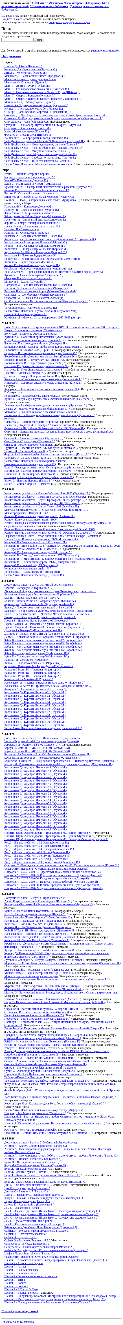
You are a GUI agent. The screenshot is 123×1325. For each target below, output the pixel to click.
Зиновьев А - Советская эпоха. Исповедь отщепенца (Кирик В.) (43, 382)
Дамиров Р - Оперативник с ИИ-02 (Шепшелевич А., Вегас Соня (44, 633)
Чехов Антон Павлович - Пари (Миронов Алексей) (35, 460)
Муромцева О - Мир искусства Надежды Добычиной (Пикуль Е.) (44, 985)
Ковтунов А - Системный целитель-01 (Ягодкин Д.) (35, 689)
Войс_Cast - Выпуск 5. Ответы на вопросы (30, 333)
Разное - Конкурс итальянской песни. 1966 (30, 519)
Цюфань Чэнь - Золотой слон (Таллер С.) (29, 1253)
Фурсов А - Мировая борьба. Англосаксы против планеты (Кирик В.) (46, 454)
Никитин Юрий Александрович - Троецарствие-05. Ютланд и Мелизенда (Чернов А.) (56, 839)
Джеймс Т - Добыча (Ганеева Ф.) (24, 372)
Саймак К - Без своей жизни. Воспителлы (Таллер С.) (37, 1230)
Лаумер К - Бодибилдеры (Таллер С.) (27, 1201)
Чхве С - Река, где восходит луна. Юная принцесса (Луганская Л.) (44, 467)
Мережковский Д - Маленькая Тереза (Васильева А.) (36, 969)
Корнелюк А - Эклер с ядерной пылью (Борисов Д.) (36, 248)
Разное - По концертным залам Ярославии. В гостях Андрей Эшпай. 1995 (49, 529)
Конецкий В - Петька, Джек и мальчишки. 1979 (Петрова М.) (41, 555)
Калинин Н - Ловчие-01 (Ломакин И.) (27, 659)
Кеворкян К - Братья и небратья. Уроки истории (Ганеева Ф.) (41, 389)
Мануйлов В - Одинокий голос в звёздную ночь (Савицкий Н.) (42, 411)
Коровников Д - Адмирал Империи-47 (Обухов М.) (35, 777)
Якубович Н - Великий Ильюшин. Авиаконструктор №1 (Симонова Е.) (47, 1132)
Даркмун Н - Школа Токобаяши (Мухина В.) (31, 209)
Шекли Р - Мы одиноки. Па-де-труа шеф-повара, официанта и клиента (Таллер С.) (55, 1299)
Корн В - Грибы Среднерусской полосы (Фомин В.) (35, 245)
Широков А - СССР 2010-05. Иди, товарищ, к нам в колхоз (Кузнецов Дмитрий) (53, 875)
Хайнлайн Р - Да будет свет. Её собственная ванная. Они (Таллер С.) (46, 1250)
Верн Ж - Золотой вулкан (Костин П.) (27, 1171)
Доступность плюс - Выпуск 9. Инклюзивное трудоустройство (42, 738)
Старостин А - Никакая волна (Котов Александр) (34, 297)
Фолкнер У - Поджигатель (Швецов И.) (28, 134)
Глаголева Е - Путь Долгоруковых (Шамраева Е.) (34, 369)
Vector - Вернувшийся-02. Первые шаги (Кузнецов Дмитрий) (41, 741)
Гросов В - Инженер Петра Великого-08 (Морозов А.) (37, 620)
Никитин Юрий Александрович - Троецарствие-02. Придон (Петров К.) (48, 832)
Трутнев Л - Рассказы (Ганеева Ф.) (25, 451)
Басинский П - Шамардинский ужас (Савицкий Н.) (35, 343)
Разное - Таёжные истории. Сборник (26, 173)
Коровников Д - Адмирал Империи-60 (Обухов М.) (35, 819)
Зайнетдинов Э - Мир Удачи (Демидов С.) (30, 213)
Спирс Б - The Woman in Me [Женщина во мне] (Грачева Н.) (40, 1067)
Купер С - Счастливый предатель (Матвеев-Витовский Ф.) (40, 950)
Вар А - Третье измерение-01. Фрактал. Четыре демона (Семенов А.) (46, 614)
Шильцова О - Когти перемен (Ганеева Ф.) (30, 474)
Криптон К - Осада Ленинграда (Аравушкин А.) (33, 275)
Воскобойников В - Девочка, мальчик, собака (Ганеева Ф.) (40, 356)
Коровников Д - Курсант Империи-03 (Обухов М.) (34, 698)
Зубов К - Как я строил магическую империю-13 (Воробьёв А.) (43, 643)
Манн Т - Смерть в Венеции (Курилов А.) (29, 95)
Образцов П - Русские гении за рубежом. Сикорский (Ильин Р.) (43, 1008)
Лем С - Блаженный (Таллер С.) (23, 1207)
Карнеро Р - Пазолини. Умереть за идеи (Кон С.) (33, 923)
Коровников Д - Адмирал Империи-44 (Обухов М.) (35, 767)
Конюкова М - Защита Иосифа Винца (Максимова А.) (37, 940)
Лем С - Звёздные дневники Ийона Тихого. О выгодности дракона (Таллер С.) (52, 1211)
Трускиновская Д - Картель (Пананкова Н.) (30, 307)
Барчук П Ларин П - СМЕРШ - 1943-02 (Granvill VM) (37, 751)
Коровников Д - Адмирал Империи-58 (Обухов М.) (35, 813)
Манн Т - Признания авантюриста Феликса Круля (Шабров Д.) (42, 92)
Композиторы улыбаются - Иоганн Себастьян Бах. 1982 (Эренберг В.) (47, 493)
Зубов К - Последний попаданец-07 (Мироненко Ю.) (36, 653)
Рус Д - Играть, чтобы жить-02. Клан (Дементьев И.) (36, 842)
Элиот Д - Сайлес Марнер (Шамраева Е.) (29, 483)
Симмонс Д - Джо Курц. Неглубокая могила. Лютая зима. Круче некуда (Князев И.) (55, 115)
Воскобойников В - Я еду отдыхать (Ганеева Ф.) (33, 363)
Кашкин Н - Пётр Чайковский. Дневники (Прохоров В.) (38, 927)
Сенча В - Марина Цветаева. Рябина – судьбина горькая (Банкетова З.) (47, 1061)
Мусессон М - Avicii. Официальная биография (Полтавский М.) (43, 989)
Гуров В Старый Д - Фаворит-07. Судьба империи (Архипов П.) (43, 623)
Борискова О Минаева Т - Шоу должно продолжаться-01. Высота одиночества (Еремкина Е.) (61, 760)
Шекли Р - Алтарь (15, 1266)
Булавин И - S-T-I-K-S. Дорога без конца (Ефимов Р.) (36, 190)
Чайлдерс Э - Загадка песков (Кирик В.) (28, 457)
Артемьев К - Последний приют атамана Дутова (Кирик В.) (40, 336)
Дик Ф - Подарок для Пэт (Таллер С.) (27, 1188)
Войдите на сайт (11, 18)
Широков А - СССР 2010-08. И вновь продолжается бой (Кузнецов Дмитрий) (51, 884)
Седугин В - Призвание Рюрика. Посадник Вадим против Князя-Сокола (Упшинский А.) (58, 431)
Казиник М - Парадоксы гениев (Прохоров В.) (32, 920)
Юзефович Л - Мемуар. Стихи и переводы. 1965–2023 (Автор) (42, 317)
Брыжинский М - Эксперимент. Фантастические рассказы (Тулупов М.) (48, 186)
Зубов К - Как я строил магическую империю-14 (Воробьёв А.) (43, 646)
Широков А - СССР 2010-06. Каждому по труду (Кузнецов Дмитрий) (46, 878)
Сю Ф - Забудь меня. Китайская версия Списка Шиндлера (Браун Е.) (46, 301)
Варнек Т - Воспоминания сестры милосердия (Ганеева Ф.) (40, 353)
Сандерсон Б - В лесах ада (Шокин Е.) (27, 1243)
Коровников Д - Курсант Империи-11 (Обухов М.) (34, 725)
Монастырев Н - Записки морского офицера (31, 976)
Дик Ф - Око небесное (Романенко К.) (27, 1184)
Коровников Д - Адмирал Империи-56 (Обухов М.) (35, 806)
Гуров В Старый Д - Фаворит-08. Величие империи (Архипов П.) (44, 627)
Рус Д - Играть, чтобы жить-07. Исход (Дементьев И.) (37, 858)
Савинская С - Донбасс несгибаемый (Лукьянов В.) (35, 294)
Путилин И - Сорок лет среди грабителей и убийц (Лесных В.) (42, 1038)
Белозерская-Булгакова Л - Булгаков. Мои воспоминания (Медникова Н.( (48, 904)
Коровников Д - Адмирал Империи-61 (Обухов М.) (35, 822)
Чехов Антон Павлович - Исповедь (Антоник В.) (34, 575)
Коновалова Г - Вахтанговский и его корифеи (32, 571)
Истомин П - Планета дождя (21, 229)
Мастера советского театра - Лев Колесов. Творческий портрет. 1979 (46, 509)
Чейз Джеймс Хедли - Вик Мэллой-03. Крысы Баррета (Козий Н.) (44, 141)
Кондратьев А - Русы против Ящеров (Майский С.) (35, 242)
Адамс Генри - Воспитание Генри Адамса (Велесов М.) (38, 901)
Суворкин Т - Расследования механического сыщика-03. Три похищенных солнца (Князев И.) (61, 865)
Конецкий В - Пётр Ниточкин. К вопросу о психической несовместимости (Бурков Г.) (56, 558)
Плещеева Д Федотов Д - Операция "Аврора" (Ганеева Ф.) (40, 425)
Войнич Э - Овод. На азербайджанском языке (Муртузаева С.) (42, 199)
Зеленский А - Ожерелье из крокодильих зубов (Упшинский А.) (43, 379)
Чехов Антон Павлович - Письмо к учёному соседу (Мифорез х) (43, 1110)
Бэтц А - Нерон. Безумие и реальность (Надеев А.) (35, 914)
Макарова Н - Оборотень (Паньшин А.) (28, 278)
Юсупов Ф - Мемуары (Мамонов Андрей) (30, 1129)
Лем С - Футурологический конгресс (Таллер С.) (34, 1224)
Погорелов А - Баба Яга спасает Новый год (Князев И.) (38, 284)
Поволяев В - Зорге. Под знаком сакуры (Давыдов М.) (37, 1018)
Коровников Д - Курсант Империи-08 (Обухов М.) (34, 715)
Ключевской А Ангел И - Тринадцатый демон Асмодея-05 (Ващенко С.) (48, 685)
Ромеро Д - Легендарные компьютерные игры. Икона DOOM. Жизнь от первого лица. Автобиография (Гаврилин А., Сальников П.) (56, 1053)
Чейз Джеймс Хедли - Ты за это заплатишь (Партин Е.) (38, 160)
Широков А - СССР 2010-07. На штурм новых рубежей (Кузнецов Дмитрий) (51, 881)
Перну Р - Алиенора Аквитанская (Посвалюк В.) (34, 1015)
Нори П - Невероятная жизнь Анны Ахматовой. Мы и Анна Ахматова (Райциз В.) (54, 1002)
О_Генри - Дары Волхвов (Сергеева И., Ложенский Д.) (37, 111)
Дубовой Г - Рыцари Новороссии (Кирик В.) (31, 376)
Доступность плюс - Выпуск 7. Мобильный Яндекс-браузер (41, 1142)
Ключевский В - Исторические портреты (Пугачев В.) (37, 933)
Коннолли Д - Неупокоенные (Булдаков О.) (30, 69)
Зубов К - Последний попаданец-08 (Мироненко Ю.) (36, 656)
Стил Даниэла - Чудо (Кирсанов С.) (26, 121)
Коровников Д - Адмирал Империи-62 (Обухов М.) (35, 826)
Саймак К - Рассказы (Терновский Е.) (27, 1240)
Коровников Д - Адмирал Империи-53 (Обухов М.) (35, 796)
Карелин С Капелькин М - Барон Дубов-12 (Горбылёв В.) (39, 666)
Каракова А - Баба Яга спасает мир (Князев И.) (33, 235)
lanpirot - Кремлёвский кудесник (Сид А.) (29, 177)
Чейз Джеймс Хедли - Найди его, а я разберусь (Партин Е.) (40, 154)
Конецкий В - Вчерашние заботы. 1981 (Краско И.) (35, 542)
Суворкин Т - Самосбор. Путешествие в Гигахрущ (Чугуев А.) (42, 124)
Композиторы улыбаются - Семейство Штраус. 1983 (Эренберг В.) (45, 496)
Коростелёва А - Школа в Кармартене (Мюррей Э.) (35, 252)
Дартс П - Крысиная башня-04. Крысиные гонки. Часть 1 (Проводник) (47, 636)
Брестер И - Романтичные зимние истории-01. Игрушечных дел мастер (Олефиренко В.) (58, 764)
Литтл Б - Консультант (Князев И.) (25, 72)
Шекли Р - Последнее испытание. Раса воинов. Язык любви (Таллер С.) (48, 1302)
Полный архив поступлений (19, 1311)
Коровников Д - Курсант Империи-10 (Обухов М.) (34, 721)
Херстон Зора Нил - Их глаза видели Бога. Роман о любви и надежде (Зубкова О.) (54, 1103)
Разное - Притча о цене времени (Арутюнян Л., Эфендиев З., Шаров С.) (48, 532)
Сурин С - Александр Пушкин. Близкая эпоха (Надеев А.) (39, 1070)
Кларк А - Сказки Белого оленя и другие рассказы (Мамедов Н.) (43, 1198)
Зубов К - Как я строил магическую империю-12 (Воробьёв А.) (43, 640)
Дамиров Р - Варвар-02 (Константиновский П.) (33, 630)
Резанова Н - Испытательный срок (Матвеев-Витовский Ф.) (40, 291)
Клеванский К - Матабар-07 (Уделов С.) (28, 679)
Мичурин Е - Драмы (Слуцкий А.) (25, 281)
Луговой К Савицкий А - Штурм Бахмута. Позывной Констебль (43, 959)
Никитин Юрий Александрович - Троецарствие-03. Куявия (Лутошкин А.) (49, 836)
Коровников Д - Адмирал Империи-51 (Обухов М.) (35, 790)
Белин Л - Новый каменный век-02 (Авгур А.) (32, 597)
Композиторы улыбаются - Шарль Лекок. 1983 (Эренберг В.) (41, 506)
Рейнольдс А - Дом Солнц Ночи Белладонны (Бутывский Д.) (41, 1227)
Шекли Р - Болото (15, 1282)
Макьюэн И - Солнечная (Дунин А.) (26, 82)
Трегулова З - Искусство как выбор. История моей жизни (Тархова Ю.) (47, 1080)
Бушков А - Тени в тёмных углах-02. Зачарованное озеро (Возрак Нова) (48, 610)
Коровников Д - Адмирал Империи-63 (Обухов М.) (35, 829)
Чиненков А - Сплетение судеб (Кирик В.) (30, 464)
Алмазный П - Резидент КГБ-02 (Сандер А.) (31, 744)
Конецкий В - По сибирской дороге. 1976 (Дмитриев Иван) (40, 561)
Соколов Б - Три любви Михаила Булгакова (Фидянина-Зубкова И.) (45, 1064)
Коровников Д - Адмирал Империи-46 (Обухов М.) (35, 773)
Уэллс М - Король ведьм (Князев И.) (26, 131)
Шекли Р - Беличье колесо (20, 1273)
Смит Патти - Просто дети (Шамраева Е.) (29, 441)
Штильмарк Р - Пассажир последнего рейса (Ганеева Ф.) (39, 477)
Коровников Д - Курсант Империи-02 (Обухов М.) (34, 695)
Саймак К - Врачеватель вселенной (25, 1233)
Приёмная (76, 6)
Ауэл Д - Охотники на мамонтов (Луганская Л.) (33, 340)
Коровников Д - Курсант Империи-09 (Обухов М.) (34, 718)
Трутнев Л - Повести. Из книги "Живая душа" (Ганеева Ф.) (40, 447)
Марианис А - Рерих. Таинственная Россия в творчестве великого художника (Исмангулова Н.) (62, 963)
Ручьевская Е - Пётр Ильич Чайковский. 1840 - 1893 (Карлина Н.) (44, 428)
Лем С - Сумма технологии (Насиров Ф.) (29, 1220)
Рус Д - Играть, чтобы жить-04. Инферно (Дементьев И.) (39, 849)
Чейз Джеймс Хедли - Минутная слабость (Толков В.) (37, 151)
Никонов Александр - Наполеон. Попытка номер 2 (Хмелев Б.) (42, 999)
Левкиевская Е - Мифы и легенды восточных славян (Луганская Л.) (45, 405)
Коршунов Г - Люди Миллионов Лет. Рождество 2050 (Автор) (42, 258)
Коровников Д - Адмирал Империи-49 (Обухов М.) (35, 783)
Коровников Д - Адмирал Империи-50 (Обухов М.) (35, 787)
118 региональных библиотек (49, 6)
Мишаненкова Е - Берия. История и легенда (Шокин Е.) (38, 972)
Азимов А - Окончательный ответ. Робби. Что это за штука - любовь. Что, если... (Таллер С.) (61, 1155)
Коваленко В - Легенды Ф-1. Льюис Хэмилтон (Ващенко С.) (41, 937)
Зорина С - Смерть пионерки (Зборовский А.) (32, 222)
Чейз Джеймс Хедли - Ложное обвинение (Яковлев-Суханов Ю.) (43, 147)
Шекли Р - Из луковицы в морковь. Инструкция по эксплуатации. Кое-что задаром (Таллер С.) (62, 1295)
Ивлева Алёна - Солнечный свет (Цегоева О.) (32, 226)
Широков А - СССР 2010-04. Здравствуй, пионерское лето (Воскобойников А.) (52, 871)
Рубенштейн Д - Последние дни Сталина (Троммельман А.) (40, 1057)
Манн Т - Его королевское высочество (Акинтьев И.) (36, 88)
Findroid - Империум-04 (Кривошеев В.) (28, 587)
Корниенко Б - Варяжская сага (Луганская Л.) (32, 395)
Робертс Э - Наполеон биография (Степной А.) (33, 1048)
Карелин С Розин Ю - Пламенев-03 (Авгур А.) (32, 676)
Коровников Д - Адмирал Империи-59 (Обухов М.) (35, 816)
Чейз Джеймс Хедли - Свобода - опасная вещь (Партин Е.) (40, 157)
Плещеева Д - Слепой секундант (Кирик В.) (31, 421)
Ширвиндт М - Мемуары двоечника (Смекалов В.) (35, 1113)
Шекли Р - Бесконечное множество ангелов (31, 1276)
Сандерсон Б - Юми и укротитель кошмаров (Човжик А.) (39, 1246)
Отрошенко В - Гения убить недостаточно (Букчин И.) (37, 1012)
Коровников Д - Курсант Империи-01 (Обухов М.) (34, 692)
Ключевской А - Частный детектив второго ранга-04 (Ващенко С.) (44, 682)
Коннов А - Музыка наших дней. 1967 (27, 568)
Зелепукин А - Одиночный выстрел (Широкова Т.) (35, 219)
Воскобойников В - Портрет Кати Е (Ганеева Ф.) (34, 359)
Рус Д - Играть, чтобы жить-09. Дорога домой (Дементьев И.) (42, 862)
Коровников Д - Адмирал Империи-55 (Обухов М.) (35, 803)
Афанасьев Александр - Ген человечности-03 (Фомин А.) (39, 594)
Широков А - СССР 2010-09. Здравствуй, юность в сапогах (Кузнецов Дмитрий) (53, 888)
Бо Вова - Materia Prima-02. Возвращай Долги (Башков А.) (40, 600)
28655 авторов (73, 3)
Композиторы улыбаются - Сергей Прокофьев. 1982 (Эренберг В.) (44, 499)
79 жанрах (55, 3)
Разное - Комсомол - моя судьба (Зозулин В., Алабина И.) (39, 516)
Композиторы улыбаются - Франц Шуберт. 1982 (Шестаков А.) (43, 503)
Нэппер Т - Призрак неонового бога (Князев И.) (33, 108)
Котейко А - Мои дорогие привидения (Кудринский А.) (38, 268)
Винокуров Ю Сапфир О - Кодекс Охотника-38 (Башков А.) (40, 617)
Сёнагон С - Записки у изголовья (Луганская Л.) (33, 438)
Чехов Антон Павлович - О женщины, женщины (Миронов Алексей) (46, 868)
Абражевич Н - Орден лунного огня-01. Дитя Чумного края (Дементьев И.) (50, 591)
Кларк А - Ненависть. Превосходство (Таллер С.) (34, 1194)
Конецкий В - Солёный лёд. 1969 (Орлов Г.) (31, 565)
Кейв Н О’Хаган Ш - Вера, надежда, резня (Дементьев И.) (40, 930)
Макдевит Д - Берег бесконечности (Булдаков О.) (34, 75)
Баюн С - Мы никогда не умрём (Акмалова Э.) (32, 183)
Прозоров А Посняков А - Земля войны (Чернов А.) (36, 288)
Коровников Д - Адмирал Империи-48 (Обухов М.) (35, 780)
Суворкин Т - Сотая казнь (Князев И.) (27, 128)
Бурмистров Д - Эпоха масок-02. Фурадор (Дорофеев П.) (39, 604)
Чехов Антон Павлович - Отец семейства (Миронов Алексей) (42, 1256)
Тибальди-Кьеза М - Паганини (23, 1077)
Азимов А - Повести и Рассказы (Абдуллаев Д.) (33, 1158)
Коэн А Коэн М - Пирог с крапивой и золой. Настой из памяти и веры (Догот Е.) (53, 271)
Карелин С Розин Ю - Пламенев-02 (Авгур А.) (32, 672)
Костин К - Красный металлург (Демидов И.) (32, 265)
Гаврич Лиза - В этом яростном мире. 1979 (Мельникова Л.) (41, 539)
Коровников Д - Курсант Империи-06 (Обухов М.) (34, 708)
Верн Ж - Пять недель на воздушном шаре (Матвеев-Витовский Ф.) (45, 1181)
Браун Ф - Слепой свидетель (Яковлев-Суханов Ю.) (35, 1165)
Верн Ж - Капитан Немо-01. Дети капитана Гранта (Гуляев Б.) (42, 1175)
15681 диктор (91, 3)
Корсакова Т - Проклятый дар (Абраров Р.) (30, 255)
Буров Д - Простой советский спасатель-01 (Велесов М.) (39, 607)
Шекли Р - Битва (14, 1279)
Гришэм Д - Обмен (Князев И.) (23, 66)
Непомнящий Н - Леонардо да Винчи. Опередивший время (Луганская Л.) (49, 415)
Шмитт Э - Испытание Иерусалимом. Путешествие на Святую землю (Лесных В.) (54, 1123)
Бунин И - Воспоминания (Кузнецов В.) (28, 910)
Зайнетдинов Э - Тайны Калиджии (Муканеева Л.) (35, 216)
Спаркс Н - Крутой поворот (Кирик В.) (28, 444)
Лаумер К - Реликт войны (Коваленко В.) (29, 1204)
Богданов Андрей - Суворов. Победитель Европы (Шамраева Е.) (43, 346)
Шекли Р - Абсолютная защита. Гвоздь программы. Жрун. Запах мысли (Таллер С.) (55, 1260)
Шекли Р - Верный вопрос (20, 1292)
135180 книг (38, 3)
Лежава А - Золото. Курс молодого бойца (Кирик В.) (36, 408)
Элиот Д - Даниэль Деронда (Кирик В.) (28, 480)
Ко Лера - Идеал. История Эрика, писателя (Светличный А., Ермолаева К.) (50, 239)
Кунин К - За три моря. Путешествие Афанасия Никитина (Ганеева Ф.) (47, 398)
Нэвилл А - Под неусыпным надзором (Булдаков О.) (36, 105)
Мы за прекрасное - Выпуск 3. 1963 (26, 513)
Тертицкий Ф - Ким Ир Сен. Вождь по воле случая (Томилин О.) (43, 1074)
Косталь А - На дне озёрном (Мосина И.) (29, 262)
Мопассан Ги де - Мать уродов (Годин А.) (29, 102)
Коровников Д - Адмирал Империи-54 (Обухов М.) (35, 800)
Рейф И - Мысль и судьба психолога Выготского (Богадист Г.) (42, 1041)
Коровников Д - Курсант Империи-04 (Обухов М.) (34, 702)
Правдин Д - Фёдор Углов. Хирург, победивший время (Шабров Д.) (45, 1034)
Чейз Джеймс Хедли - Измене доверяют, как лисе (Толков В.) (41, 144)
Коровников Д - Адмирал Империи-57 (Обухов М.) (35, 809)
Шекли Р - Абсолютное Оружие (23, 1263)
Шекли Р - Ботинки (16, 1286)
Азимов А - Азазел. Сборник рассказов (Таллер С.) (35, 1145)
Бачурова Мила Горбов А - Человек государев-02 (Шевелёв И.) (42, 757)
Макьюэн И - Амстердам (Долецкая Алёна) (30, 79)
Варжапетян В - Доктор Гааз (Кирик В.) (28, 349)
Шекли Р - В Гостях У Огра (21, 1289)
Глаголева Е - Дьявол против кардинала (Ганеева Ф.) (36, 366)
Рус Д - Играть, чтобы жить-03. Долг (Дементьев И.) (36, 845)
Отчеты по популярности (17, 1321)
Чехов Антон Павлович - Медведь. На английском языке (38, 164)
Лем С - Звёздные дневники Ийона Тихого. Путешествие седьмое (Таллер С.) (51, 1217)
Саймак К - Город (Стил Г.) (20, 1237)
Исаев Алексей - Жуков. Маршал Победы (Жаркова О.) (38, 917)
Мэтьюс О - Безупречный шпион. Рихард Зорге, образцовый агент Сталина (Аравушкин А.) (60, 992)
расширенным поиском (105, 50)
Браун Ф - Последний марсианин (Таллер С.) (31, 1162)
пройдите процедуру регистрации (69, 22)
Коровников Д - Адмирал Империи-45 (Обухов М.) (35, 770)
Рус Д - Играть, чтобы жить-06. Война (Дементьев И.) (37, 855)
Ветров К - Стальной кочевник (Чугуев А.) (30, 193)
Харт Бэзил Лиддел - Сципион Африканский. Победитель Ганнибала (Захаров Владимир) (59, 1096)
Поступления (11, 56)
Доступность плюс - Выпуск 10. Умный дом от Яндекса (38, 584)
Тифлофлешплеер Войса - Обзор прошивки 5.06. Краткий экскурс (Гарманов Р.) (53, 535)
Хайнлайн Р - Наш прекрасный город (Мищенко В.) (36, 137)
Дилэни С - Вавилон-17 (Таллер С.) (26, 1191)
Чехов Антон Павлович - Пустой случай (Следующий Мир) (40, 310)
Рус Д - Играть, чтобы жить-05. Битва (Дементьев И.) (37, 852)
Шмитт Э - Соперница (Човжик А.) (25, 314)
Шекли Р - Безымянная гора (21, 1269)
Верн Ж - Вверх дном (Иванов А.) (25, 1168)
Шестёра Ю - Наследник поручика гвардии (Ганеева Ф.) (38, 470)
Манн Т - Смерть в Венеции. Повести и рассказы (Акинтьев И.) (43, 98)
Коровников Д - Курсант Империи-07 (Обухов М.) (34, 711)
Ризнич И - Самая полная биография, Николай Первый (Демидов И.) (46, 1044)
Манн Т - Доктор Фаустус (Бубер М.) (27, 85)
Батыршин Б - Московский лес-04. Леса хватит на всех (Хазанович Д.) (47, 754)
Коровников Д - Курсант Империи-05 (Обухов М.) (34, 705)
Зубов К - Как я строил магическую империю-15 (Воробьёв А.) (43, 649)
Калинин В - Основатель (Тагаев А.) (26, 232)
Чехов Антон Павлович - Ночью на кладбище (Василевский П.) (43, 728)
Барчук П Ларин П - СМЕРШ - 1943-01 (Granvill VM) (37, 747)
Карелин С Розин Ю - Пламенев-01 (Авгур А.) (32, 669)
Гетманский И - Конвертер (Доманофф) (28, 206)
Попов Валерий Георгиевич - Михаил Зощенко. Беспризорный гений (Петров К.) (54, 1028)
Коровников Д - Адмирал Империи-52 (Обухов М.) (35, 793)
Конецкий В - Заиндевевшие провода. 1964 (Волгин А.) (38, 552)
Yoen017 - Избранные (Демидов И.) (26, 180)
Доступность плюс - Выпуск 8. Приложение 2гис (34, 897)
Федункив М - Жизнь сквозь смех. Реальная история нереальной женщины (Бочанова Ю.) (59, 1083)
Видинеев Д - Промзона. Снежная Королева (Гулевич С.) (39, 196)
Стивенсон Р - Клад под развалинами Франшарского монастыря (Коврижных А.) (53, 118)
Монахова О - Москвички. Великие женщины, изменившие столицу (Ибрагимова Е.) (56, 979)
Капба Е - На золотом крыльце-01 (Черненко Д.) (33, 662)
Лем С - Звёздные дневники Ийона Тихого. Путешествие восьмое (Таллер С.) (51, 1214)
